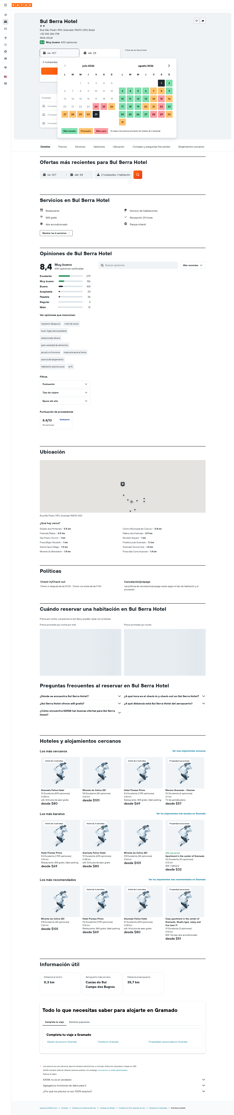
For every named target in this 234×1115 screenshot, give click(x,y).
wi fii (70, 366)
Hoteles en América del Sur (84, 1108)
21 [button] (73, 106)
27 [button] (65, 114)
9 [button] (88, 91)
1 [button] (80, 83)
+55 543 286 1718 (49, 33)
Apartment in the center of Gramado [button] (184, 856)
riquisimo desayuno (50, 323)
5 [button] (111, 83)
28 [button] (72, 114)
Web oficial (46, 37)
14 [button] (73, 98)
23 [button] (88, 106)
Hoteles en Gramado (108, 1041)
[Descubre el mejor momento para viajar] (5, 51)
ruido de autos (71, 323)
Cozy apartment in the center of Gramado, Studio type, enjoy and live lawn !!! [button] (183, 922)
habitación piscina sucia (52, 366)
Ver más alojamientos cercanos (189, 750)
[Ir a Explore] (5, 38)
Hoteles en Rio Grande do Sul (132, 1108)
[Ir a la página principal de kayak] (22, 5)
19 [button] (111, 98)
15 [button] (80, 98)
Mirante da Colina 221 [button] (94, 790)
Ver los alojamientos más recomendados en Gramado (177, 879)
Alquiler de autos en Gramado (62, 1041)
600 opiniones (69, 42)
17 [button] (96, 98)
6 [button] (65, 91)
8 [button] (80, 91)
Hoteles (64, 1108)
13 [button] (65, 98)
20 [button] (64, 106)
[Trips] (5, 67)
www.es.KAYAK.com (48, 1108)
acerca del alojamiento (52, 359)
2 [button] (88, 83)
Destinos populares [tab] (79, 1022)
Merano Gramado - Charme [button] (180, 790)
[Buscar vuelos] (5, 15)
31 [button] (96, 114)
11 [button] (104, 91)
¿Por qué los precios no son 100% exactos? (124, 1091)
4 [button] (104, 83)
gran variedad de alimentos (54, 345)
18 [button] (104, 98)
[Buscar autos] (5, 28)
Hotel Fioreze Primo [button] (134, 790)
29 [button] (80, 114)
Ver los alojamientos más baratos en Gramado (181, 813)
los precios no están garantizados (112, 1070)
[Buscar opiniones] (141, 265)
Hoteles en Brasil (107, 1108)
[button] (5, 5)
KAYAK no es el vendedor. (124, 1080)
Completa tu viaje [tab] (54, 1022)
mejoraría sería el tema (75, 352)
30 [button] (88, 114)
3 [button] (96, 83)
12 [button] (111, 91)
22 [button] (80, 106)
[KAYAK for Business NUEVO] (5, 58)
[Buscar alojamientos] (5, 22)
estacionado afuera (50, 338)
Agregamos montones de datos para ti (124, 1085)
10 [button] (96, 91)
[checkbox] (56, 422)
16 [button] (88, 98)
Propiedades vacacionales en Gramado (168, 1041)
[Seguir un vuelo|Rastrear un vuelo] (5, 44)
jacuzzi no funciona (50, 352)
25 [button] (103, 106)
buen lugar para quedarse (54, 330)
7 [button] (72, 91)
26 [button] (111, 106)
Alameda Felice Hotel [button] (52, 790)
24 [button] (96, 106)
